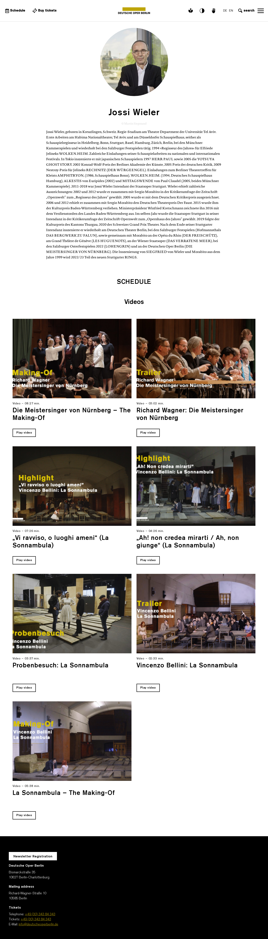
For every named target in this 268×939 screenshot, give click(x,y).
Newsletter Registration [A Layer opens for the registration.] (32, 856)
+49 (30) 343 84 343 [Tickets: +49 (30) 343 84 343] (36, 919)
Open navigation (261, 11)
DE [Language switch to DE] (225, 10)
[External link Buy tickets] (44, 10)
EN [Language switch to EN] (231, 10)
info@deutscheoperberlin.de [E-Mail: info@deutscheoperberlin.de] (38, 924)
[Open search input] (245, 11)
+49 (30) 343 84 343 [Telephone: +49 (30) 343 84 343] (40, 914)
